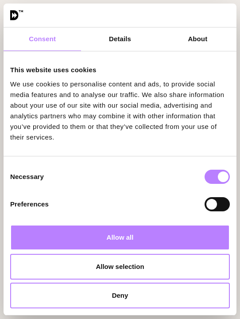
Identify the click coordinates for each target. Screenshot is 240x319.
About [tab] (197, 39)
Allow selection (120, 266)
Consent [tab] (42, 39)
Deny (120, 295)
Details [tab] (120, 39)
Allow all (120, 237)
